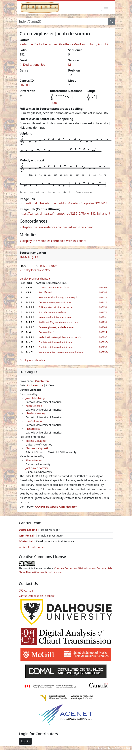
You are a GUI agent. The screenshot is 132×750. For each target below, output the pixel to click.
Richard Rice (33, 428)
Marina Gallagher (36, 440)
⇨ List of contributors (31, 547)
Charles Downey (35, 413)
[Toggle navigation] (106, 7)
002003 (25, 85)
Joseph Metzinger (36, 398)
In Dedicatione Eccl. (33, 65)
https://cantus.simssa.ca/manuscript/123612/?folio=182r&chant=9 (65, 213)
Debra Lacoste (28, 529)
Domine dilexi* (46, 332)
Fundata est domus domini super (56, 342)
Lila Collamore (34, 421)
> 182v (53, 266)
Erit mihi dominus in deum (52, 312)
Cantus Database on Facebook (37, 595)
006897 (103, 337)
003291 (103, 317)
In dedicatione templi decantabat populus (60, 337)
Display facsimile (36, 270)
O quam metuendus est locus (54, 287)
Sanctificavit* (45, 292)
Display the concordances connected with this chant (57, 227)
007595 (103, 292)
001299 (103, 322)
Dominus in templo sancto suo (55, 302)
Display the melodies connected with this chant (54, 241)
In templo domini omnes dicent (55, 317)
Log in (25, 741)
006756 (103, 347)
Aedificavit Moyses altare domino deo (58, 322)
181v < (44, 266)
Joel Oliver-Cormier (37, 468)
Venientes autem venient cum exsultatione (61, 352)
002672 (103, 312)
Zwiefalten (42, 381)
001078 (103, 297)
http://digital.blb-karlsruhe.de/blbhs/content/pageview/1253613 (63, 203)
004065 (103, 287)
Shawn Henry (34, 460)
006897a (103, 342)
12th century (35, 385)
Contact (26, 591)
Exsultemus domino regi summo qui (58, 297)
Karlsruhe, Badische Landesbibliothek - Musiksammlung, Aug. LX (64, 44)
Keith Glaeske (34, 405)
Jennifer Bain (27, 535)
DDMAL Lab (26, 541)
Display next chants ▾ (32, 360)
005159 (103, 307)
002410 (103, 302)
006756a (103, 352)
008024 (103, 332)
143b (53, 103)
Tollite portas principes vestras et (56, 307)
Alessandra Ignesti (37, 448)
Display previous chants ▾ (35, 278)
